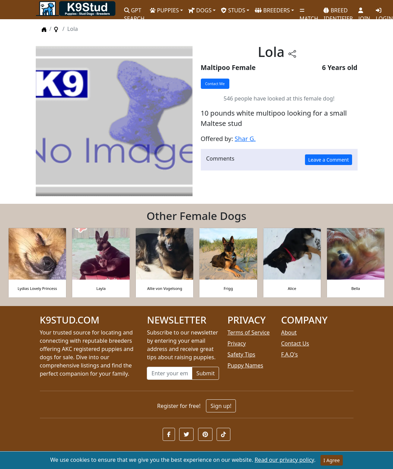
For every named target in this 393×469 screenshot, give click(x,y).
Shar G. (244, 138)
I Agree (332, 460)
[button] (169, 434)
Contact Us (295, 343)
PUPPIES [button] (164, 10)
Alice (292, 288)
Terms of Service (248, 332)
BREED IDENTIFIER (338, 11)
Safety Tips (241, 354)
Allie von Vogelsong (164, 288)
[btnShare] (292, 53)
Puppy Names (245, 365)
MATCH (308, 12)
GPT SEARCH (134, 11)
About (288, 332)
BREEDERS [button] (272, 10)
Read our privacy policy (284, 460)
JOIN (364, 12)
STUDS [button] (233, 10)
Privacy (236, 343)
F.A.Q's (289, 354)
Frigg (228, 288)
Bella (355, 288)
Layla (101, 288)
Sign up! (220, 406)
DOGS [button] (199, 10)
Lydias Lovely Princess (37, 288)
